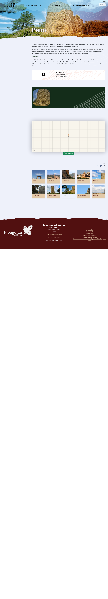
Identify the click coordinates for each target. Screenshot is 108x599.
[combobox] (102, 4)
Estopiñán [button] (7, 52)
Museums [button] (7, 84)
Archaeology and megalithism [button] (13, 78)
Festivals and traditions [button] (11, 87)
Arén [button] (6, 44)
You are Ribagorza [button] (80, 5)
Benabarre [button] (7, 47)
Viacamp (96, 196)
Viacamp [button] (7, 69)
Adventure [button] (8, 35)
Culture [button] (7, 38)
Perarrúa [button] (7, 66)
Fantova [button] (7, 55)
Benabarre (51, 181)
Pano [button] (6, 63)
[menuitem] (33, 5)
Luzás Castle (52, 196)
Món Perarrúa (82, 196)
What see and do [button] (32, 5)
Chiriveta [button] (7, 50)
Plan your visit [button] (56, 5)
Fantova (95, 181)
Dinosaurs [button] (7, 81)
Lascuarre (36, 196)
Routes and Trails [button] (10, 97)
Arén (34, 181)
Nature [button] (7, 32)
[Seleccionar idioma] (104, 1)
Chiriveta (66, 181)
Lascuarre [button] (7, 58)
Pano (64, 196)
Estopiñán (81, 181)
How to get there (68, 153)
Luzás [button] (6, 61)
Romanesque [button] (8, 72)
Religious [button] (7, 75)
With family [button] (9, 94)
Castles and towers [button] (10, 41)
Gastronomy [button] (9, 91)
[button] (40, 5)
